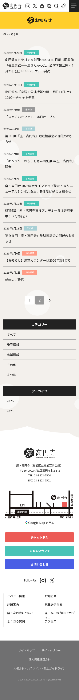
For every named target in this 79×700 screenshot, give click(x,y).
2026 (10, 401)
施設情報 (13, 344)
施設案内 (13, 604)
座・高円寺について (20, 613)
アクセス (50, 621)
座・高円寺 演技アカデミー (60, 615)
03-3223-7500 (42, 475)
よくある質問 (16, 621)
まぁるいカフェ (39, 551)
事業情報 (13, 354)
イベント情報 (16, 596)
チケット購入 (39, 537)
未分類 (11, 375)
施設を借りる (53, 604)
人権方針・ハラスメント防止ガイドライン (39, 668)
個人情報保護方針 (40, 659)
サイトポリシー (51, 650)
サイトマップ (26, 650)
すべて (11, 334)
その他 (11, 365)
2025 (10, 411)
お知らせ (50, 596)
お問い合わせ (39, 564)
